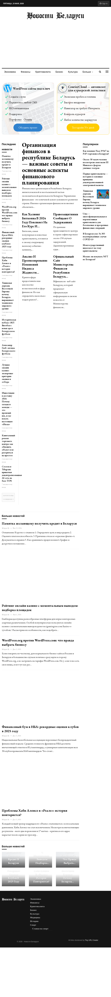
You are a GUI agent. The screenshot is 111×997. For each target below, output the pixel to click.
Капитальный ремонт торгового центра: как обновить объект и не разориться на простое (8, 445)
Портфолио (15, 119)
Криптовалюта (42, 72)
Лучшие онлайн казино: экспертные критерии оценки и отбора (7, 373)
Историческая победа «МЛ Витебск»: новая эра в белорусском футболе (9, 326)
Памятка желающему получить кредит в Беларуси (8, 162)
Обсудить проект (28, 127)
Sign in (104, 4)
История (34, 921)
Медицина (35, 917)
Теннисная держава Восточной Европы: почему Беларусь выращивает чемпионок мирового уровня (8, 295)
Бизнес (59, 72)
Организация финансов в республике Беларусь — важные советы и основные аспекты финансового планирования (48, 163)
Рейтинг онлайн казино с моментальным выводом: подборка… (42, 853)
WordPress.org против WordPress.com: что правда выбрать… (69, 856)
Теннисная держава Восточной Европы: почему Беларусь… (67, 872)
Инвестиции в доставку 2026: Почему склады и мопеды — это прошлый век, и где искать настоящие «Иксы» (8, 408)
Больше (87, 72)
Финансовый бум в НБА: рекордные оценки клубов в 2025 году (8, 239)
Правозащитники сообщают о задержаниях (65, 218)
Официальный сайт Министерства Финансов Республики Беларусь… (63, 266)
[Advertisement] (55, 41)
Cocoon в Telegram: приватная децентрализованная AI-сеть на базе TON (12, 473)
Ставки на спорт (40, 929)
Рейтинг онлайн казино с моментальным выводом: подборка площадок (9, 187)
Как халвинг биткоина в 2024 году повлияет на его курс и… (34, 220)
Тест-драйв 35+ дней (83, 127)
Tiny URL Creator (91, 940)
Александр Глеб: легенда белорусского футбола (8, 349)
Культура (73, 72)
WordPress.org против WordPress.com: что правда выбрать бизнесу (9, 214)
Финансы (25, 72)
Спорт (33, 925)
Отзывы (28, 119)
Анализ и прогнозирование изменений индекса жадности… (34, 264)
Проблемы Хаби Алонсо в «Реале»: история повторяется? (8, 264)
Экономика (10, 72)
